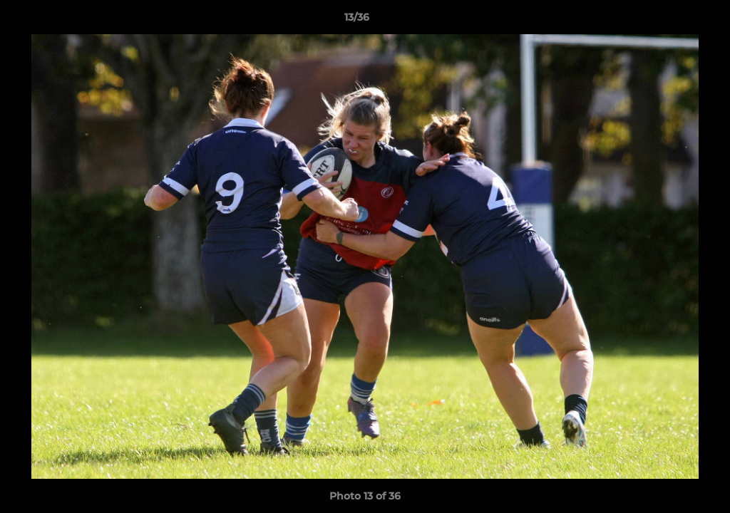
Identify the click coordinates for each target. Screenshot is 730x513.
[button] (670, 20)
